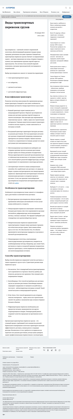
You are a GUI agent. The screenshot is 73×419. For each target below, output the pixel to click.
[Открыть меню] (3, 7)
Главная (32, 357)
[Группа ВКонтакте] (44, 350)
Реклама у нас (55, 12)
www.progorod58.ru (14, 362)
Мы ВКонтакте (6, 12)
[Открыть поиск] (66, 7)
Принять (67, 16)
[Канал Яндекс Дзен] (56, 350)
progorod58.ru (26, 379)
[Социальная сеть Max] (59, 350)
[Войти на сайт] (69, 7)
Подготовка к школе (7, 351)
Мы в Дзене (17, 12)
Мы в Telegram (44, 12)
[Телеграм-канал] (52, 350)
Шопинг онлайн (6, 347)
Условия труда (19, 357)
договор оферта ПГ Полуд (8, 397)
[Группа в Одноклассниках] (48, 350)
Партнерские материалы (30, 12)
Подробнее (11, 404)
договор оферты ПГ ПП (8, 399)
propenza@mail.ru (23, 367)
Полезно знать (19, 351)
